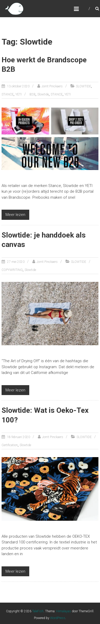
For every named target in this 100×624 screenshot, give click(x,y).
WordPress (57, 618)
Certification (10, 445)
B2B (33, 94)
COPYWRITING (12, 270)
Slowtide (43, 94)
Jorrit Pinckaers (52, 86)
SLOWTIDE (83, 86)
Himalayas (63, 611)
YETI (18, 94)
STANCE (8, 94)
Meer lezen (15, 214)
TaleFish (38, 611)
